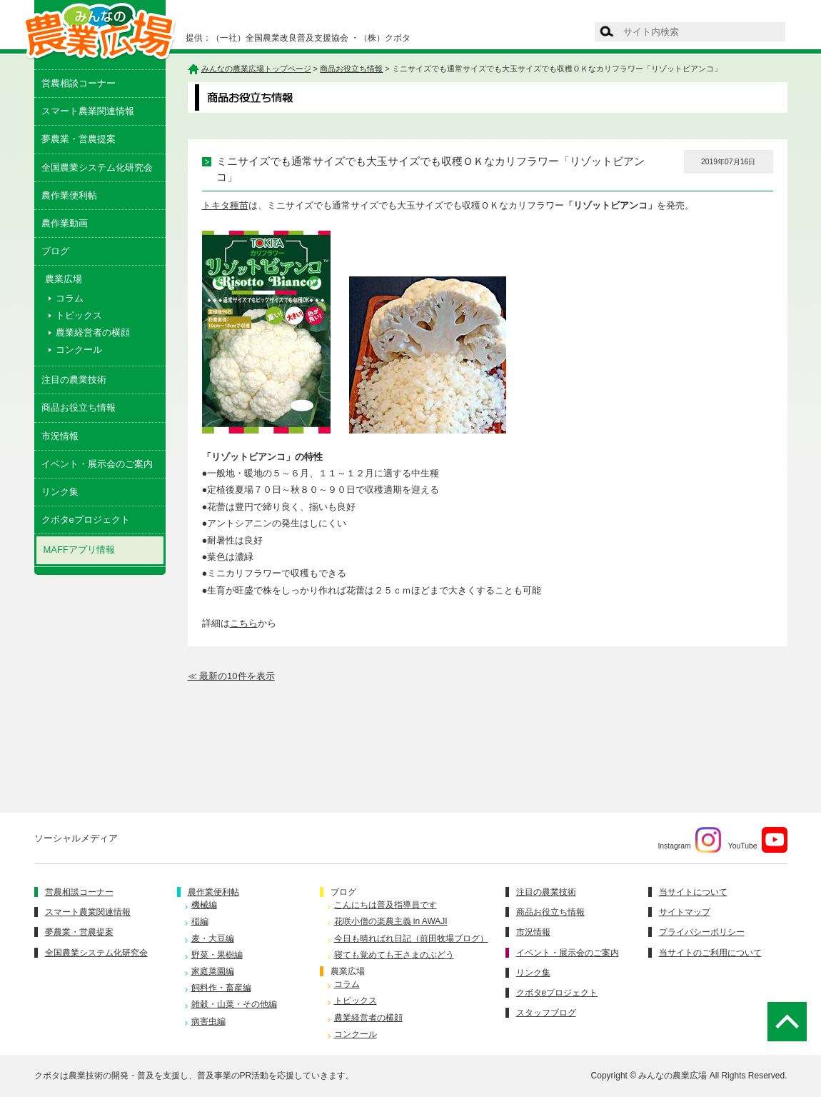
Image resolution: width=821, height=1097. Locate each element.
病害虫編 (208, 1021)
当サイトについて (693, 892)
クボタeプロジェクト (85, 519)
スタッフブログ (546, 1013)
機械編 (204, 905)
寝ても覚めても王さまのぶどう (394, 955)
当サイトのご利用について (710, 953)
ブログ (55, 251)
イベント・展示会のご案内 (97, 464)
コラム (70, 298)
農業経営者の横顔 (93, 332)
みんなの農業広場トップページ (256, 68)
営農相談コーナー (78, 83)
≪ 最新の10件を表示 (231, 676)
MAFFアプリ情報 (79, 549)
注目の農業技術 (73, 379)
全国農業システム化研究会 (97, 167)
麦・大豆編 (212, 938)
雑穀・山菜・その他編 (234, 1004)
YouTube (757, 840)
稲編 (199, 921)
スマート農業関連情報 (87, 111)
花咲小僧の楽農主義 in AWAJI (391, 921)
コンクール (79, 349)
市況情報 (60, 436)
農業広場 (348, 971)
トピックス (79, 315)
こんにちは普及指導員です (385, 905)
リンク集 (60, 491)
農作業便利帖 (69, 195)
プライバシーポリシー (702, 932)
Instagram (689, 840)
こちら (244, 623)
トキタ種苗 (225, 205)
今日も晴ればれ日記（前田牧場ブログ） (411, 938)
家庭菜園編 (212, 971)
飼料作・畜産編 (221, 988)
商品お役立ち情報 (78, 407)
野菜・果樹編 (217, 955)
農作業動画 (64, 223)
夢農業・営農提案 (78, 139)
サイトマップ (684, 912)
